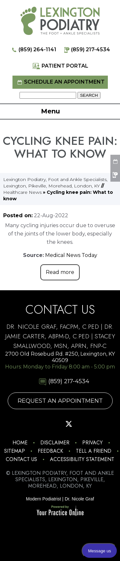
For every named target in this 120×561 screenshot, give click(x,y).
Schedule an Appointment (60, 82)
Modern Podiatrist (43, 498)
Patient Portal (60, 66)
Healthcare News (22, 192)
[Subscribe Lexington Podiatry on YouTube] (86, 424)
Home (20, 442)
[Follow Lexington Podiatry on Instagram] (15, 424)
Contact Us (21, 459)
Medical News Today (71, 255)
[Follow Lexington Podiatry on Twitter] (68, 424)
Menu (58, 112)
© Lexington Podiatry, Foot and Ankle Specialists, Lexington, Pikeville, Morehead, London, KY (60, 479)
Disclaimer (54, 442)
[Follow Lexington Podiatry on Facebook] (33, 424)
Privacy (92, 442)
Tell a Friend (93, 451)
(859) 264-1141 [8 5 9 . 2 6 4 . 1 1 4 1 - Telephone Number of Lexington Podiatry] (33, 49)
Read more (60, 272)
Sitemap (14, 451)
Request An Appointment (60, 400)
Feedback (50, 451)
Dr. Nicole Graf (79, 498)
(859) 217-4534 (86, 49)
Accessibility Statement (82, 459)
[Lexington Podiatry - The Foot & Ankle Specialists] (60, 20)
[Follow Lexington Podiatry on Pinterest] (51, 424)
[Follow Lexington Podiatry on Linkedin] (104, 424)
